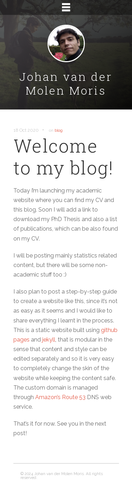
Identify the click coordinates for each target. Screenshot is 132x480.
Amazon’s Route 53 (60, 397)
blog (59, 130)
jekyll (48, 339)
